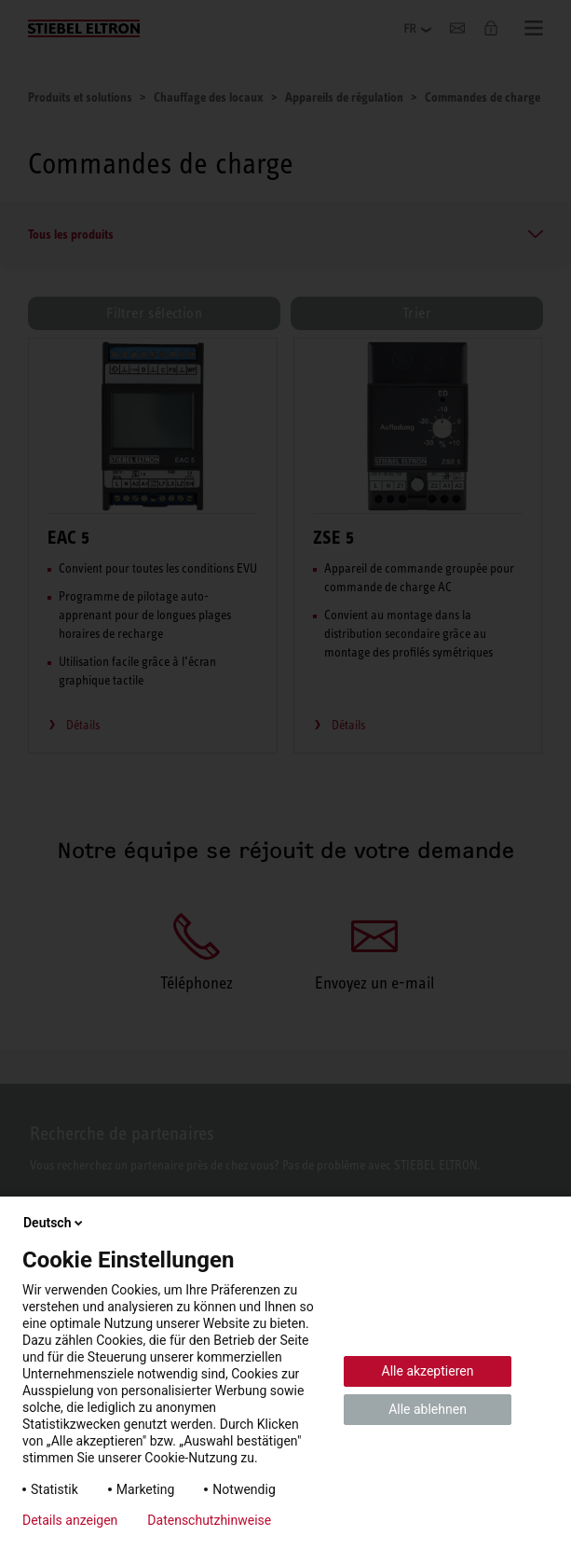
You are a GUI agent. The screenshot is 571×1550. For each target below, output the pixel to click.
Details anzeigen (69, 1520)
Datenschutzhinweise (209, 1520)
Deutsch (54, 1222)
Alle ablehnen (427, 1409)
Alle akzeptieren (428, 1370)
